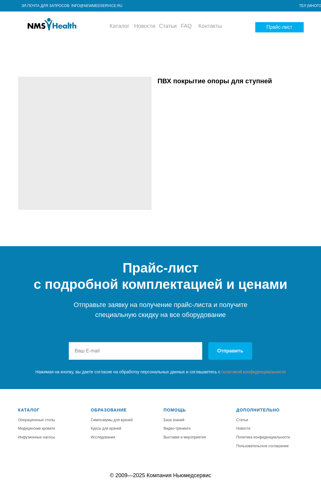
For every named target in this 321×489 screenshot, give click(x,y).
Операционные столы (36, 420)
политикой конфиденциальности (254, 371)
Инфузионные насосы (36, 437)
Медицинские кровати (36, 428)
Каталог (119, 26)
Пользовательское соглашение (262, 446)
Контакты (210, 26)
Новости (144, 26)
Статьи (168, 26)
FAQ (186, 26)
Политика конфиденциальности (263, 437)
